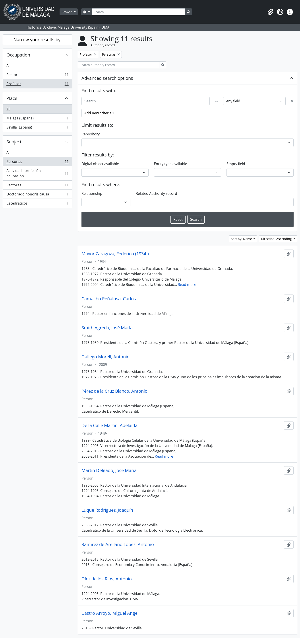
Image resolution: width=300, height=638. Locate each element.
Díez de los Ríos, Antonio (106, 578)
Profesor (37, 84)
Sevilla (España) (37, 128)
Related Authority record (156, 193)
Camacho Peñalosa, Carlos (108, 298)
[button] (270, 12)
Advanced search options (107, 78)
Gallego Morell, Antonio (105, 356)
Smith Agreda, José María (107, 327)
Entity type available (170, 163)
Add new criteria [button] (98, 113)
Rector (37, 75)
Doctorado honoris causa (37, 195)
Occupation (18, 55)
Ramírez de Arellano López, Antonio (117, 544)
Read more (187, 284)
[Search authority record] (118, 64)
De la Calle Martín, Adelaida (109, 425)
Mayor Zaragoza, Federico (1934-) (115, 253)
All (8, 65)
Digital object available (100, 163)
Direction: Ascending (277, 239)
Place (11, 98)
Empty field (235, 163)
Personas (37, 162)
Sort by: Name (242, 239)
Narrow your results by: (38, 40)
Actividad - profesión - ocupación (37, 173)
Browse (67, 12)
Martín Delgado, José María (109, 470)
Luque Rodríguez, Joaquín (107, 510)
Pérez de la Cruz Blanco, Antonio (114, 391)
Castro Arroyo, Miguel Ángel (110, 613)
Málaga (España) (37, 119)
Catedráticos (37, 204)
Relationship (91, 193)
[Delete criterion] (292, 101)
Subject (13, 142)
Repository (90, 134)
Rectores (37, 186)
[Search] (138, 11)
